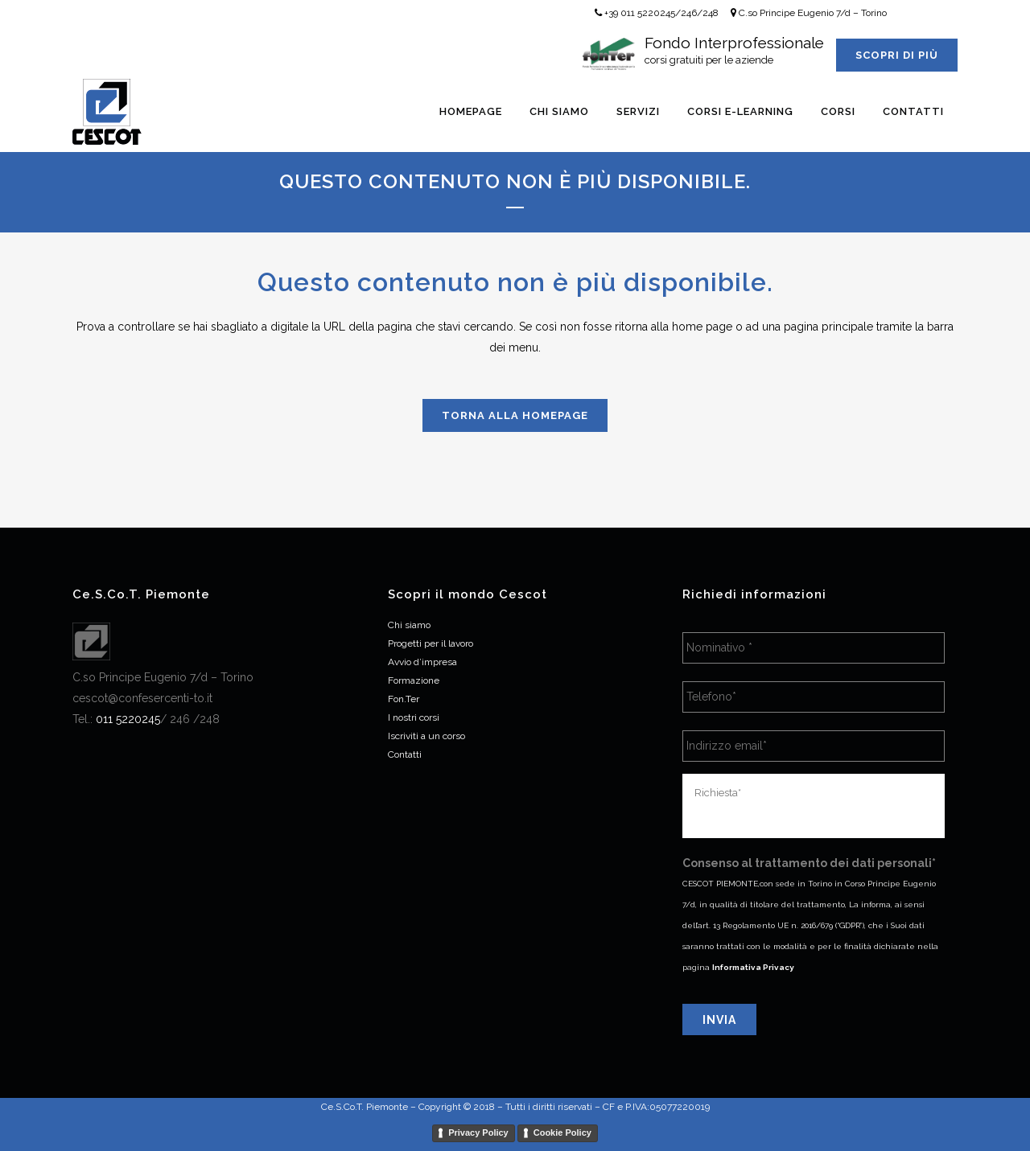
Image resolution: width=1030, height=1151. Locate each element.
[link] (128, 719)
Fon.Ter (403, 699)
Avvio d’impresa (422, 662)
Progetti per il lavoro (430, 643)
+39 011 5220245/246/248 (657, 12)
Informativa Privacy (753, 967)
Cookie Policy (562, 1132)
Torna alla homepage (515, 415)
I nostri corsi (413, 717)
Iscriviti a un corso (426, 736)
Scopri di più (896, 55)
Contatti (405, 754)
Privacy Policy (478, 1132)
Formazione (413, 680)
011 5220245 (128, 719)
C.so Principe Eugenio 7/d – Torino (809, 12)
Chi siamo (409, 625)
